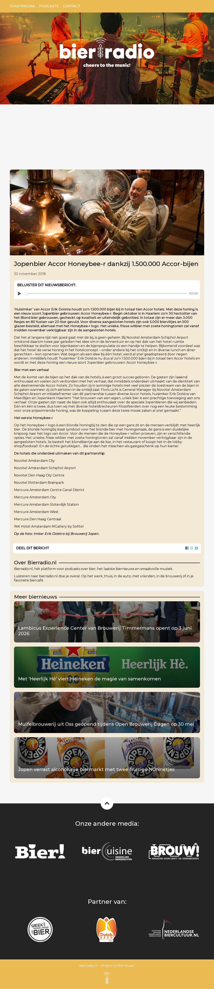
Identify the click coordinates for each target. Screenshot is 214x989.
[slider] (106, 293)
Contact (71, 6)
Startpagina (22, 6)
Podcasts (49, 6)
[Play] (19, 293)
